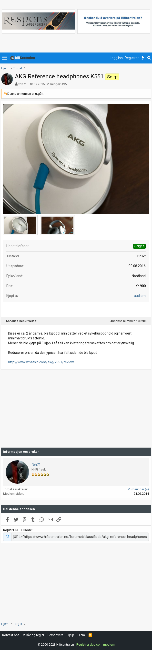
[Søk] (149, 58)
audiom (140, 296)
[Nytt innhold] (143, 58)
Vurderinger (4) (138, 489)
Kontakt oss (10, 634)
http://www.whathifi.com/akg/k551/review (41, 362)
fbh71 (22, 84)
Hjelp (70, 634)
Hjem (81, 634)
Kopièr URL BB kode (17, 530)
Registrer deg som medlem (95, 644)
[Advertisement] (76, 408)
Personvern (55, 634)
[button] (4, 58)
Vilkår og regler (33, 634)
